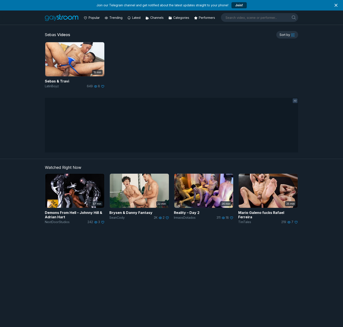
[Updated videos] (134, 17)
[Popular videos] (92, 17)
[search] (293, 17)
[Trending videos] (114, 17)
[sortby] (287, 34)
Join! (239, 5)
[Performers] (205, 17)
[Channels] (155, 17)
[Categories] (179, 17)
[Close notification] (336, 5)
